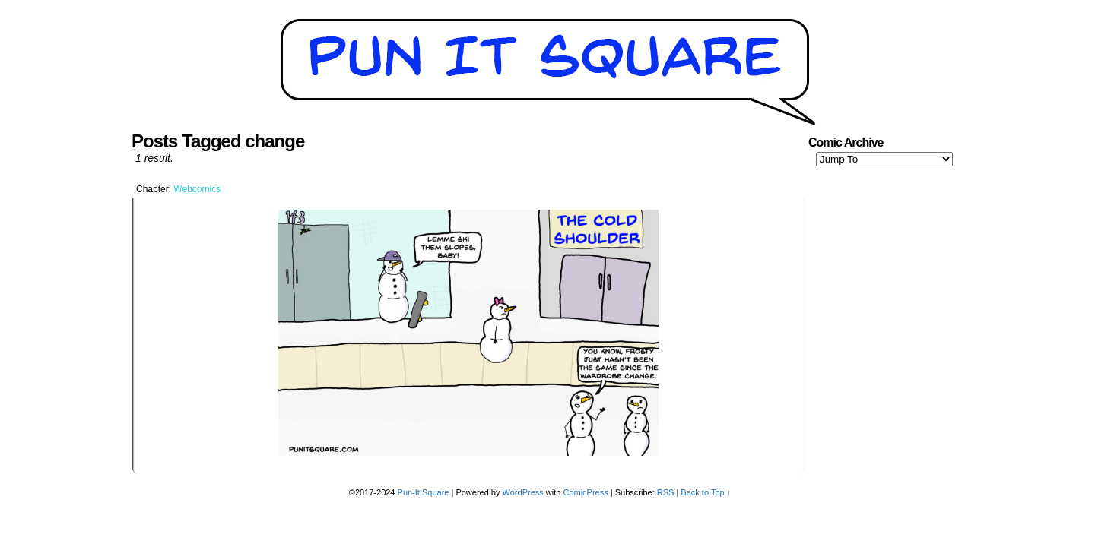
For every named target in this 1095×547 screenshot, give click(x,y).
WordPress (523, 492)
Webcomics (197, 189)
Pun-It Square (423, 492)
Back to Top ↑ (706, 492)
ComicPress (585, 492)
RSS (665, 492)
